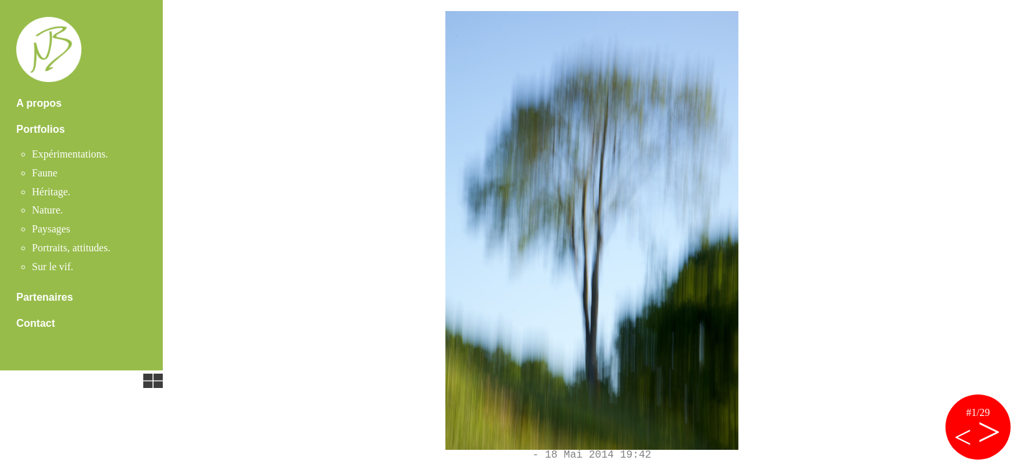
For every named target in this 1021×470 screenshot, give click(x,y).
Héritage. (51, 191)
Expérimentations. (70, 153)
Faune (44, 172)
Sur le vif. (53, 266)
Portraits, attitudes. (71, 247)
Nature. (47, 209)
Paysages (51, 228)
